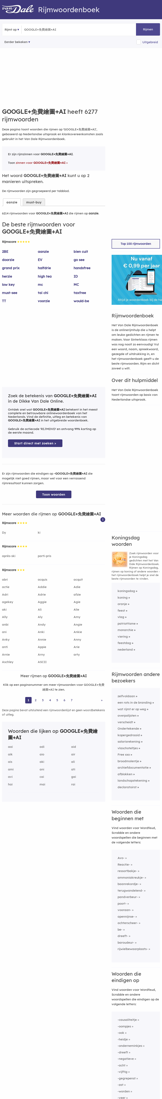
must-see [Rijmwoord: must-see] (9, 293)
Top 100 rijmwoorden (136, 244)
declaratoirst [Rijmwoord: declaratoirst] (127, 787)
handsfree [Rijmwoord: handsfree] (82, 268)
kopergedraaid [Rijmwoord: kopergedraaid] (129, 735)
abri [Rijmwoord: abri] (5, 579)
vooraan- (124, 910)
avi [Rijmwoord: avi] (10, 777)
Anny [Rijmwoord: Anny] (77, 639)
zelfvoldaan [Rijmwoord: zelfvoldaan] (126, 696)
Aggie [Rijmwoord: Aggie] (42, 602)
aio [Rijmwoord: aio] (42, 754)
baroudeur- (126, 942)
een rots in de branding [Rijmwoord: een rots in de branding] (135, 702)
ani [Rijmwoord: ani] (4, 632)
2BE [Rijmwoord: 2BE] (5, 251)
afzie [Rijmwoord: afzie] (77, 594)
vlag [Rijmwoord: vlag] (121, 617)
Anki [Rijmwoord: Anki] (41, 632)
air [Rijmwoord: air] (73, 754)
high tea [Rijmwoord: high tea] (45, 276)
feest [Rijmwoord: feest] (121, 610)
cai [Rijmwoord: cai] (42, 777)
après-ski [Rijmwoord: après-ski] (8, 556)
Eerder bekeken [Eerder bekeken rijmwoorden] (16, 42)
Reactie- (124, 864)
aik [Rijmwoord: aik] (10, 754)
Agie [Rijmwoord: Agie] (77, 602)
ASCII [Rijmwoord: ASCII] (42, 662)
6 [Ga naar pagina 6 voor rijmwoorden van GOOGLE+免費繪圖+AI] (64, 700)
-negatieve (126, 1059)
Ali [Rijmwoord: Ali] (40, 609)
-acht (121, 1065)
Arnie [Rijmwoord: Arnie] (6, 654)
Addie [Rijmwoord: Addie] (42, 587)
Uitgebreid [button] (150, 42)
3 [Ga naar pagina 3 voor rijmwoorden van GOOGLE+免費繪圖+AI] (43, 700)
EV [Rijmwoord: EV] (40, 260)
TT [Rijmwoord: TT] (4, 301)
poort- (122, 903)
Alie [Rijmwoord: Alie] (76, 609)
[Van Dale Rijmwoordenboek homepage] (20, 9)
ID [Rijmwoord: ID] (76, 276)
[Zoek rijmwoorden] (44, 29)
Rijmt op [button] (11, 29)
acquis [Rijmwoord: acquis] (42, 579)
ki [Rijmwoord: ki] (39, 532)
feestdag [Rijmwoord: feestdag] (124, 643)
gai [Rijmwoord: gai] (73, 777)
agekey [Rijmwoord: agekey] (7, 602)
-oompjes (124, 1026)
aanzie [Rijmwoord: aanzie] (43, 251)
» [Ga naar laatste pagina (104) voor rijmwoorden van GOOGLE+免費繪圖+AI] (101, 700)
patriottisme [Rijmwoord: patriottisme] (127, 623)
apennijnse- (126, 916)
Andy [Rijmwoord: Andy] (42, 624)
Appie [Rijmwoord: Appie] (42, 647)
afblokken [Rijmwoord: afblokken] (125, 774)
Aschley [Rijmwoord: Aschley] (7, 662)
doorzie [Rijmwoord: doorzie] (8, 260)
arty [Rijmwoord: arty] (77, 654)
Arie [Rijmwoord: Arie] (77, 647)
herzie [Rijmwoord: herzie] (7, 276)
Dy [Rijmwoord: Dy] (4, 532)
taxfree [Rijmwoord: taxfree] (80, 293)
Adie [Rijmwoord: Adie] (77, 587)
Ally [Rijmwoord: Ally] (5, 617)
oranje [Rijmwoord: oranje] (122, 604)
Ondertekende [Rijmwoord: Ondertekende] (128, 728)
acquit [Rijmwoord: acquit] (78, 579)
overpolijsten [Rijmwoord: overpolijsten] (127, 715)
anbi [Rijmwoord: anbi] (5, 624)
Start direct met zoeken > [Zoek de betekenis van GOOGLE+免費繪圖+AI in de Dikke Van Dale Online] (35, 443)
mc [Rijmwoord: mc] (40, 284)
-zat (120, 1085)
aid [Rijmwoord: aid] (73, 747)
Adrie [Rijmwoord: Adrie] (42, 594)
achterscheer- (128, 923)
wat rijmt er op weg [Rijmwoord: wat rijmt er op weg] (132, 709)
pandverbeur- (128, 897)
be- (120, 929)
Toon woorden (53, 494)
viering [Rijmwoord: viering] (123, 636)
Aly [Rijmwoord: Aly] (40, 617)
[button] (102, 519)
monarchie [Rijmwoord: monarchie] (125, 630)
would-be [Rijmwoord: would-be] (81, 301)
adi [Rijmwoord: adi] (42, 747)
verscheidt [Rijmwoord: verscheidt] (125, 722)
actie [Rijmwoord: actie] (5, 587)
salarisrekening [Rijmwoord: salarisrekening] (129, 741)
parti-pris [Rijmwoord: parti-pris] (44, 556)
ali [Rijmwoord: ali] (73, 762)
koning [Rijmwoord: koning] (123, 597)
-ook (121, 1033)
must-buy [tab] (34, 202)
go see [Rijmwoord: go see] (79, 260)
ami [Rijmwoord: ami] (11, 769)
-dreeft (123, 1052)
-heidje (123, 1039)
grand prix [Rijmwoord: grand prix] (11, 268)
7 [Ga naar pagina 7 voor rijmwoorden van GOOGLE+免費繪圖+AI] (71, 700)
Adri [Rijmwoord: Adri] (5, 594)
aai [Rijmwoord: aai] (10, 747)
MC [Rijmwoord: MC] (76, 284)
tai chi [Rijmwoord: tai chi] (43, 293)
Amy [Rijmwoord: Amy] (77, 617)
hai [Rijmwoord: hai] (10, 784)
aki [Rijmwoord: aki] (4, 609)
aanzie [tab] (11, 202)
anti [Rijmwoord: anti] (5, 647)
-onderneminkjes (130, 1046)
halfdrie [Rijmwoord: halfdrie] (44, 268)
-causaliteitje (127, 1020)
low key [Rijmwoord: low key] (8, 284)
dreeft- (123, 936)
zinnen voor (40, 163)
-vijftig (122, 1072)
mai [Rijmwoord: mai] (42, 784)
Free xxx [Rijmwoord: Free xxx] (124, 754)
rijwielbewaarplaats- (133, 949)
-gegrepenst (127, 1078)
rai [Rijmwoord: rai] (73, 784)
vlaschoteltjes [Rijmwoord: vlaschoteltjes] (128, 748)
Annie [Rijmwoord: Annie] (42, 639)
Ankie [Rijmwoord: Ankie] (78, 632)
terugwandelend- (130, 890)
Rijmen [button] (148, 29)
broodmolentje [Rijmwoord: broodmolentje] (128, 761)
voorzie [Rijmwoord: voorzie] (44, 301)
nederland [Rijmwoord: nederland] (125, 649)
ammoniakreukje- (131, 877)
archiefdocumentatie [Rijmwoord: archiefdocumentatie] (133, 767)
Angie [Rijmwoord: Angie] (78, 624)
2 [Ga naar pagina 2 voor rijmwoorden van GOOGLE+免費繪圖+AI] (35, 700)
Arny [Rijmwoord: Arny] (41, 654)
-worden (124, 1091)
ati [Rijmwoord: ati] (73, 769)
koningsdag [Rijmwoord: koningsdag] (126, 591)
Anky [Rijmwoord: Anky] (6, 639)
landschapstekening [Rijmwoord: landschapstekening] (132, 780)
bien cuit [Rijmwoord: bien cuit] (81, 251)
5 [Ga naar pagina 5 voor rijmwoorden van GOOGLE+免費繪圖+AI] (57, 700)
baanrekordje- (128, 884)
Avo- (121, 858)
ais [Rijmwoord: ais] (10, 762)
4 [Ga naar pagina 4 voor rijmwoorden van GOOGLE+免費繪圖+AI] (50, 700)
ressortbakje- (127, 871)
